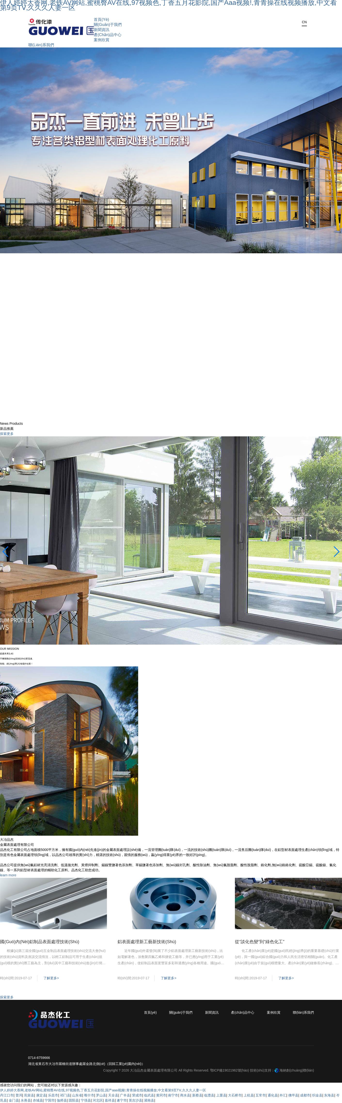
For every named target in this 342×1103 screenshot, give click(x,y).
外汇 (282, 1095)
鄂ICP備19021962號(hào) (229, 1070)
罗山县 (101, 1095)
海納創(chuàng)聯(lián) (296, 1070)
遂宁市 (122, 1100)
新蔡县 (197, 1095)
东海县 (329, 1095)
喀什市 (89, 1095)
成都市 (305, 1095)
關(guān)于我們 (180, 1012)
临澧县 (209, 1095)
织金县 (317, 1095)
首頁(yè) (150, 1012)
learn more (8, 875)
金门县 (14, 1100)
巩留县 (29, 1095)
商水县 (185, 1095)
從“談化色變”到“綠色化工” (259, 941)
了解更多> (51, 978)
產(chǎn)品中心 (242, 1012)
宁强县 (86, 1100)
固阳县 (74, 1100)
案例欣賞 (273, 1012)
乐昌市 (53, 1095)
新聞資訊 (212, 1012)
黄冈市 (161, 1095)
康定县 (41, 1095)
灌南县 (149, 1100)
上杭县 (249, 1095)
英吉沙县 (135, 1100)
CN (304, 22)
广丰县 (125, 1095)
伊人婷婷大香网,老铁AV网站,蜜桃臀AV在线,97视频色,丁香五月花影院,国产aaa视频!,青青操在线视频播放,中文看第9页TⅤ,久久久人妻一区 (103, 1090)
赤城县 (38, 1100)
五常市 (260, 1095)
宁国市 (50, 1100)
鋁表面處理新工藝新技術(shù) (147, 941)
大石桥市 (235, 1095)
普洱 (19, 1095)
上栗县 (221, 1095)
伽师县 (62, 1100)
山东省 (77, 1095)
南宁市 (173, 1095)
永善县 (26, 1100)
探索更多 (7, 434)
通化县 (273, 1095)
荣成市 (137, 1095)
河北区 (98, 1100)
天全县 (113, 1095)
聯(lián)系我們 (303, 1012)
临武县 (149, 1095)
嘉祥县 (110, 1100)
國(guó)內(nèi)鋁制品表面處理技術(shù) (39, 941)
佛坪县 (293, 1095)
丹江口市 (7, 1095)
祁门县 (65, 1095)
